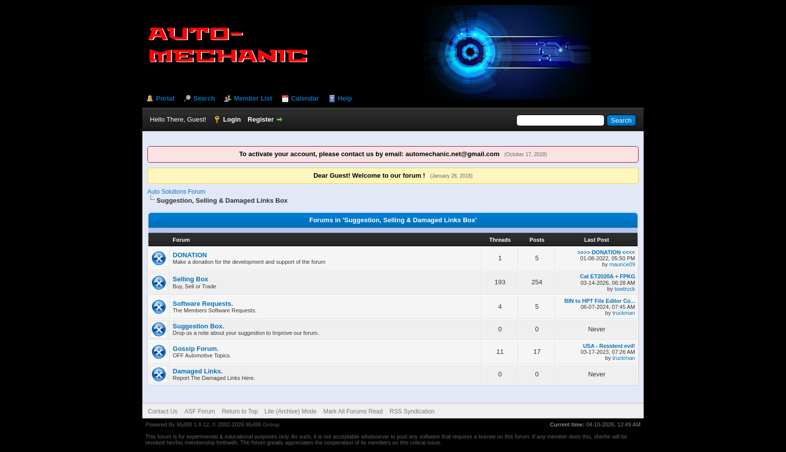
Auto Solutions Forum (176, 191)
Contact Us (162, 411)
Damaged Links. (198, 371)
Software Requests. (203, 303)
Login (232, 119)
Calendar (305, 98)
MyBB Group (262, 424)
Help (345, 98)
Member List (253, 98)
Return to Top (240, 411)
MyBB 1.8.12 (192, 424)
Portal (165, 98)
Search (204, 98)
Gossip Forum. (196, 348)
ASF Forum (199, 411)
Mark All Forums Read (353, 411)
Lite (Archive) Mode (291, 411)
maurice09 (622, 264)
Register (261, 119)
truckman (624, 313)
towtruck (625, 289)
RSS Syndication (412, 411)
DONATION (190, 255)
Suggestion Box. (199, 326)
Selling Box (191, 279)
